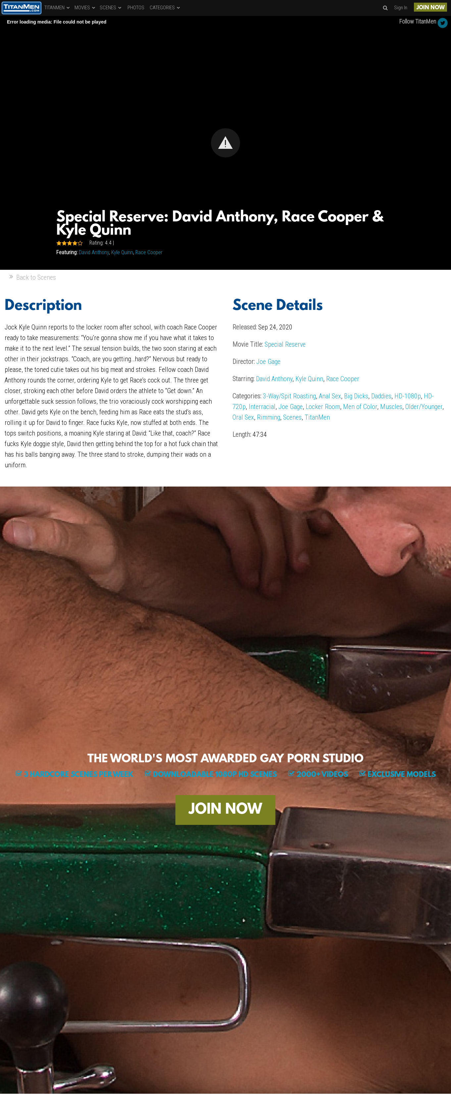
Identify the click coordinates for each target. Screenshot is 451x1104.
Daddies (381, 396)
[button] (225, 142)
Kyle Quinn (122, 252)
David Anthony (94, 252)
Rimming (268, 417)
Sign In (400, 8)
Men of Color (360, 407)
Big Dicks (356, 396)
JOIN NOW (431, 8)
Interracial (262, 407)
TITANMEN (57, 8)
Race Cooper (149, 252)
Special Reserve (285, 344)
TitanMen (317, 417)
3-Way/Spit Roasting (289, 396)
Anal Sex (330, 396)
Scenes (292, 417)
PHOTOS (135, 8)
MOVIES (85, 8)
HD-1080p (407, 396)
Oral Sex (243, 417)
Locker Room (323, 407)
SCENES (111, 8)
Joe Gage (268, 362)
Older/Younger (423, 407)
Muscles (391, 407)
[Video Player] (225, 143)
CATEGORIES (165, 8)
